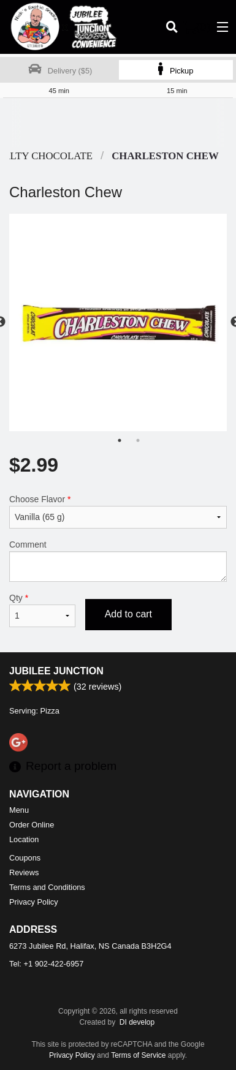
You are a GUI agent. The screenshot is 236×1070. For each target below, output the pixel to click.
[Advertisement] (115, 122)
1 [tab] (119, 440)
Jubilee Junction (56, 671)
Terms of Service (138, 1055)
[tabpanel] (118, 322)
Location (24, 839)
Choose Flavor (118, 511)
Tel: (46, 963)
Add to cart (128, 614)
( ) (196, 27)
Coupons (24, 857)
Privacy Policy (33, 901)
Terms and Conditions (47, 887)
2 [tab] (138, 440)
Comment (118, 561)
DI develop (137, 1022)
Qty (42, 610)
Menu (19, 810)
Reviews (24, 872)
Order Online (31, 824)
